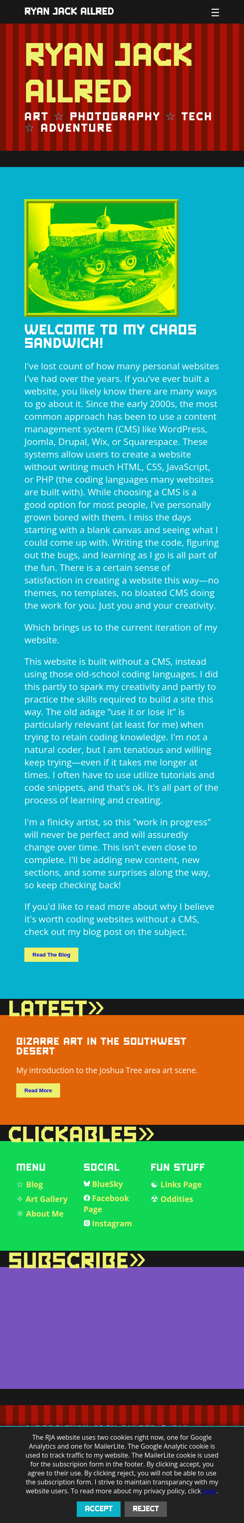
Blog (34, 1184)
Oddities (176, 1198)
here (209, 1490)
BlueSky (107, 1183)
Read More (38, 1090)
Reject (146, 1509)
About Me (45, 1213)
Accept (98, 1509)
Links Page (181, 1184)
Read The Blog (51, 955)
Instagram (112, 1223)
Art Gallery (46, 1198)
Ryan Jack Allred (69, 12)
